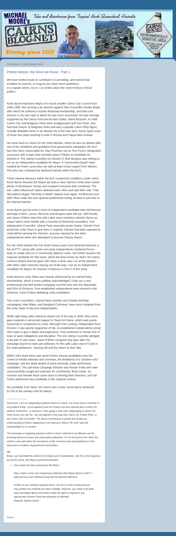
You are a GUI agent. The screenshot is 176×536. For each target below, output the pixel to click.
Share (10, 517)
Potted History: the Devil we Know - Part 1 (38, 72)
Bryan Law (37, 87)
